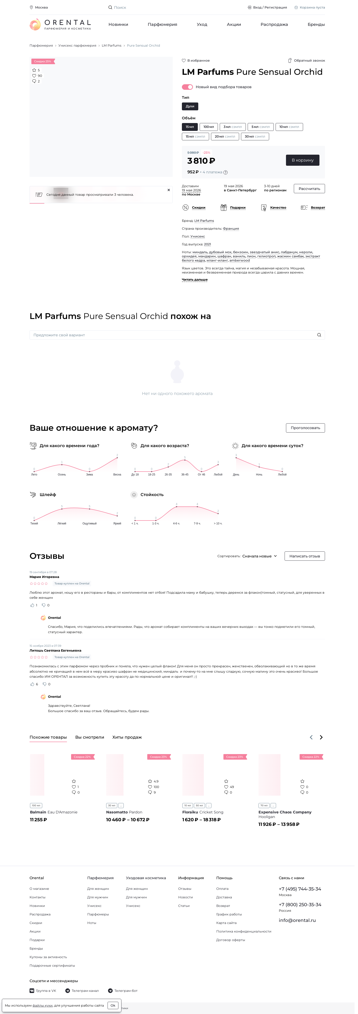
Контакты (37, 897)
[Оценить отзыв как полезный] (32, 605)
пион (251, 256)
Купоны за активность (48, 957)
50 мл (199, 805)
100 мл (36, 805)
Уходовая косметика (146, 878)
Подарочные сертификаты (52, 965)
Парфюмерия (162, 24)
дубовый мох (220, 252)
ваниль (239, 256)
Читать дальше (195, 279)
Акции (234, 24)
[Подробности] (225, 172)
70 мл (264, 805)
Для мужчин (97, 897)
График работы (229, 914)
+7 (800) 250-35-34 (300, 904)
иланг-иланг (217, 260)
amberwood (239, 260)
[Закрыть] (168, 190)
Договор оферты (230, 940)
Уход (202, 24)
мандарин (207, 256)
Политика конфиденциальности (243, 931)
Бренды (316, 24)
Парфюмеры (98, 914)
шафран (224, 256)
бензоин (240, 252)
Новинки (118, 24)
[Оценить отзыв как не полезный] (43, 605)
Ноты (91, 923)
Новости (185, 897)
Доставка (224, 897)
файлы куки (43, 1005)
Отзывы (184, 889)
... (121, 805)
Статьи (184, 906)
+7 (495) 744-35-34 (300, 889)
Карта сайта (226, 923)
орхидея (189, 256)
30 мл (111, 805)
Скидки (36, 923)
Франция (231, 228)
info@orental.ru (297, 920)
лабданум (289, 252)
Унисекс (197, 236)
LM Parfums (204, 221)
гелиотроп (266, 256)
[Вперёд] (321, 737)
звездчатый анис (264, 252)
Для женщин (98, 889)
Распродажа (274, 24)
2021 (207, 244)
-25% (206, 152)
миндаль (200, 252)
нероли (305, 252)
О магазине (39, 889)
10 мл (187, 805)
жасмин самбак (290, 256)
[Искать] (319, 335)
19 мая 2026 (191, 190)
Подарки (37, 940)
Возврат (223, 906)
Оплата (222, 889)
